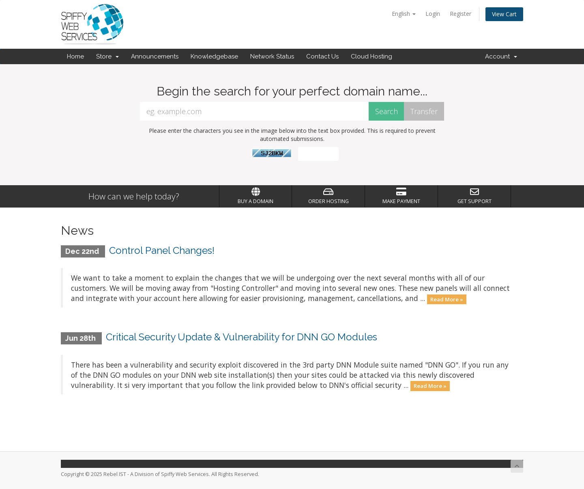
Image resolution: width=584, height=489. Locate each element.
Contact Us (322, 56)
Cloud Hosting (371, 56)
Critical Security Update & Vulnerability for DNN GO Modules (241, 337)
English (404, 13)
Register (460, 13)
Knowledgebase (214, 56)
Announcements (154, 56)
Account (501, 56)
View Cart (504, 14)
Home (75, 56)
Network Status (272, 56)
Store (107, 56)
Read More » (446, 299)
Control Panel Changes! (162, 250)
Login (432, 13)
